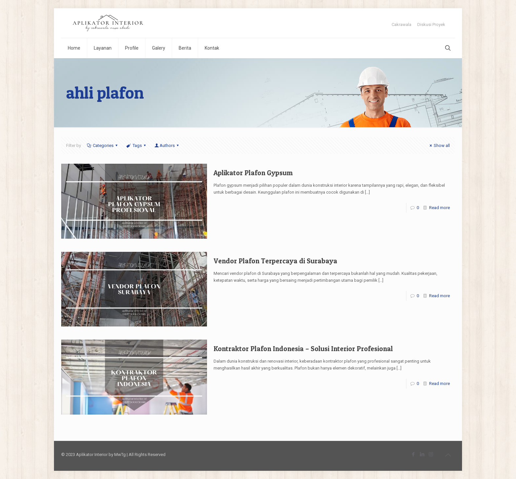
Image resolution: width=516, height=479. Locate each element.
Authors (167, 145)
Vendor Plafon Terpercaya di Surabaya (275, 261)
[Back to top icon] (448, 455)
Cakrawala (401, 24)
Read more (439, 207)
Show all (439, 145)
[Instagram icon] (430, 454)
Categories (102, 145)
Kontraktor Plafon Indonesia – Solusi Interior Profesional (303, 349)
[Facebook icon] (413, 454)
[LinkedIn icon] (422, 454)
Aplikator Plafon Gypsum (253, 173)
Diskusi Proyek (431, 24)
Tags (136, 145)
